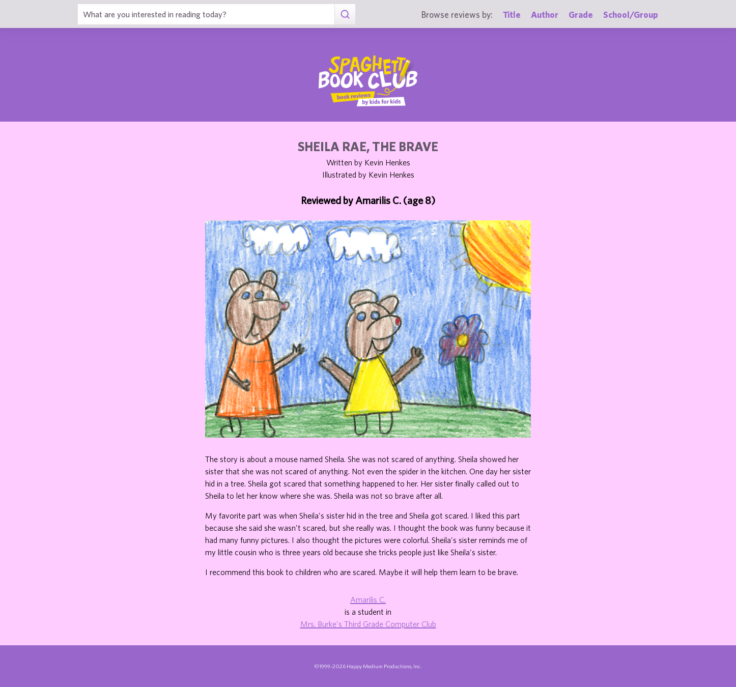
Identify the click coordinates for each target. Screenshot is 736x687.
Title (512, 14)
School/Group (630, 14)
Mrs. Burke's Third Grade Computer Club (368, 623)
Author (544, 14)
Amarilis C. (368, 599)
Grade (581, 14)
